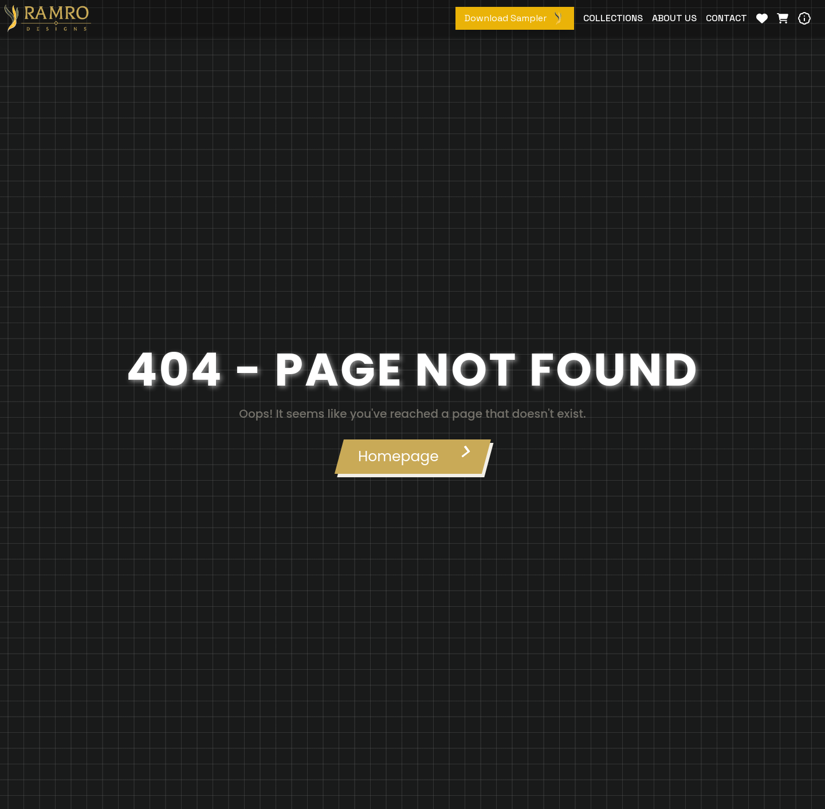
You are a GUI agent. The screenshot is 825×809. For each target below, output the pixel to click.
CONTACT (726, 18)
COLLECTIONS (613, 18)
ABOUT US (674, 18)
